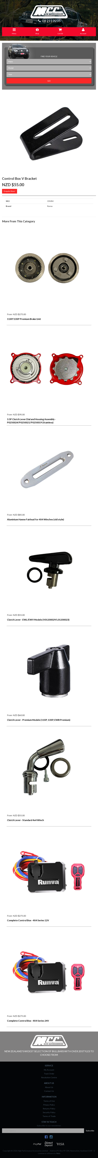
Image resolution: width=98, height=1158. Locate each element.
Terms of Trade (49, 1116)
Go (49, 81)
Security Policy (49, 1112)
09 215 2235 (49, 21)
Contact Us (49, 1091)
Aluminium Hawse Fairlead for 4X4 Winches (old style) (35, 519)
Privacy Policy (49, 1105)
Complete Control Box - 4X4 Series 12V (28, 920)
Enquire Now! (9, 191)
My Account (49, 1070)
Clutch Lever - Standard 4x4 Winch (25, 820)
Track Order (49, 1073)
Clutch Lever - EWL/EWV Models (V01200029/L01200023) (38, 619)
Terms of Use (49, 1101)
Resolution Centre (49, 1077)
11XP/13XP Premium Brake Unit (24, 319)
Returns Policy (49, 1108)
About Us (49, 1087)
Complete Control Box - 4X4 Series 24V (28, 1020)
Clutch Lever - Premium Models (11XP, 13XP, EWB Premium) (38, 719)
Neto (58, 1153)
